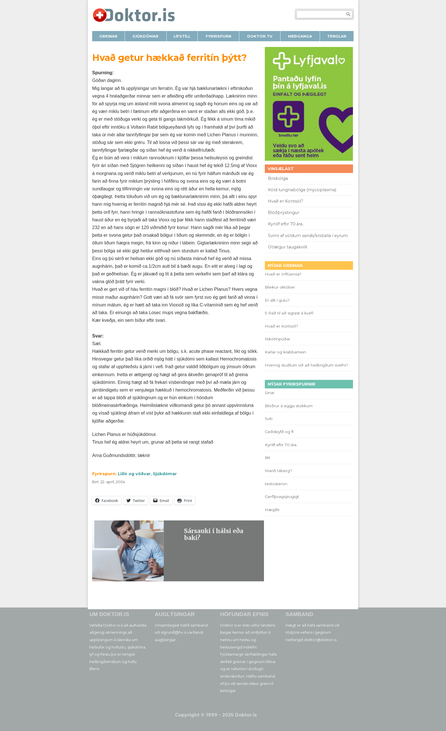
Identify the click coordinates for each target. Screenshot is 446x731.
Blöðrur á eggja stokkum (289, 405)
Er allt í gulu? (278, 300)
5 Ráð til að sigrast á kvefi (290, 313)
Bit (267, 457)
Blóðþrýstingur (283, 212)
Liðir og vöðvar (134, 473)
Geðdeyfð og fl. (279, 431)
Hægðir (272, 509)
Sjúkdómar (165, 473)
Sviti (268, 418)
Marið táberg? (278, 470)
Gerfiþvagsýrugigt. (282, 496)
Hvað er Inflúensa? (283, 274)
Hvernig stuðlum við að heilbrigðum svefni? (306, 365)
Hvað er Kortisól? (286, 201)
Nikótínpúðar (277, 339)
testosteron (276, 483)
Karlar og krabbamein (285, 352)
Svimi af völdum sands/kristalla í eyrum (308, 235)
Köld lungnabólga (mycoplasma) (302, 189)
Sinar (269, 392)
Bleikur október (280, 287)
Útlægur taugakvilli (287, 247)
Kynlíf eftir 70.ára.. (286, 223)
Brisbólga (278, 178)
